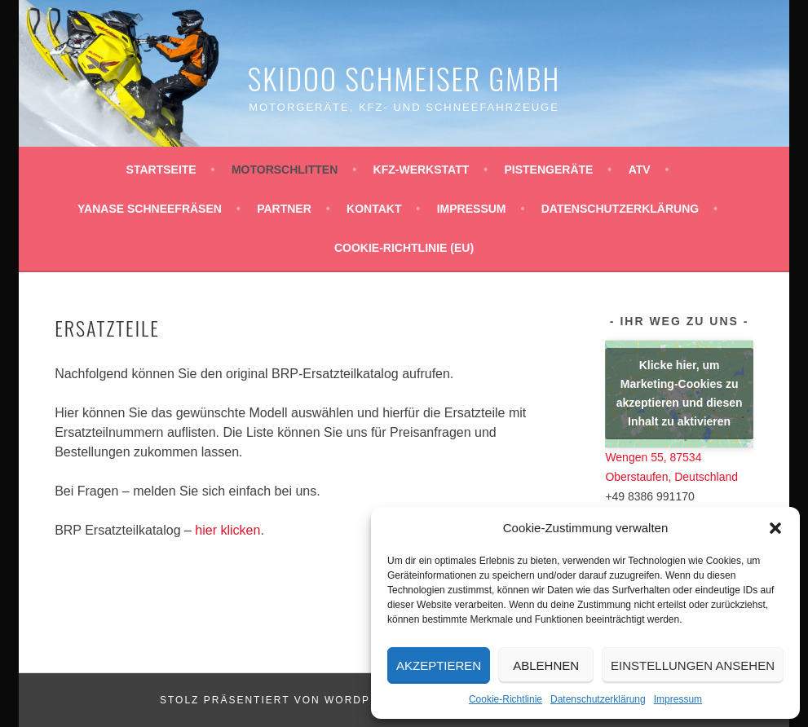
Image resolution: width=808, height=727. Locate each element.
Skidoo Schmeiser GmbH (404, 77)
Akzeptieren (438, 665)
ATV (640, 169)
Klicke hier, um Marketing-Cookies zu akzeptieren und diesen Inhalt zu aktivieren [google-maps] (679, 393)
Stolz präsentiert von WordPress (282, 700)
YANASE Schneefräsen (149, 208)
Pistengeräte (549, 169)
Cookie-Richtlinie (505, 699)
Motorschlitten (285, 169)
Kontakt (374, 208)
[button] (775, 528)
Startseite (161, 169)
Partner (284, 208)
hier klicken (227, 530)
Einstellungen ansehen (693, 665)
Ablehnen (546, 665)
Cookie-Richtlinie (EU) (404, 247)
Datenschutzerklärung (598, 699)
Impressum (678, 699)
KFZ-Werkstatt (421, 169)
